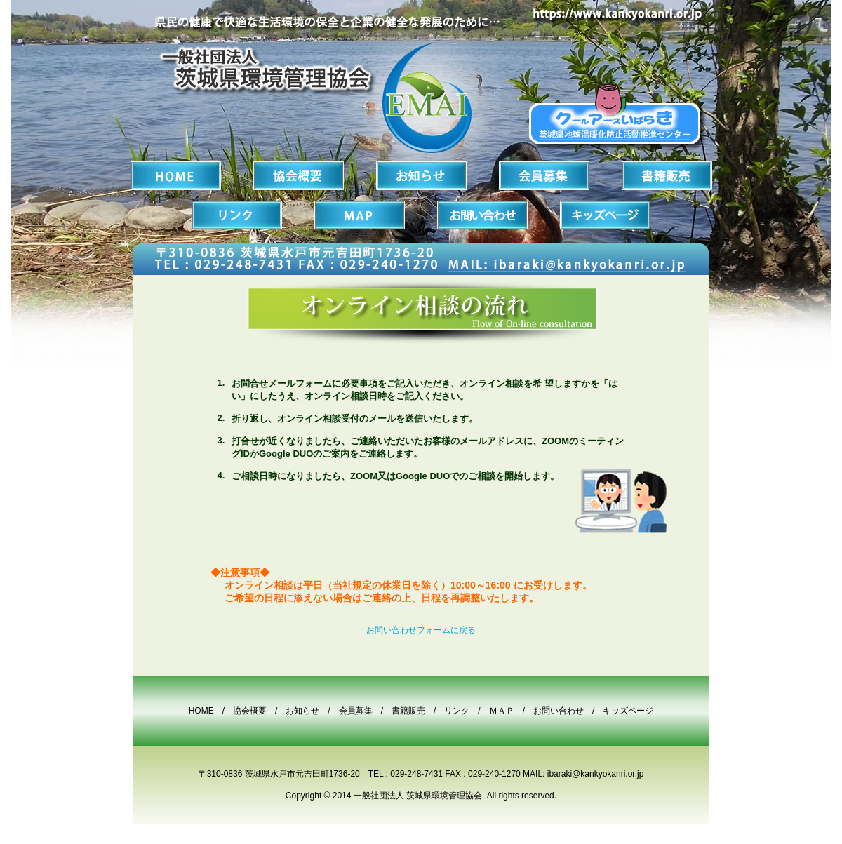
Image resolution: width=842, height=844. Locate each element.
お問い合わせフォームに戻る (421, 630)
